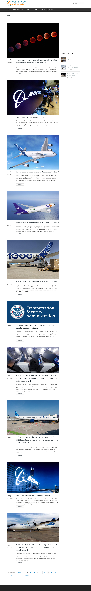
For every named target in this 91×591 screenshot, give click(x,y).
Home (9, 9)
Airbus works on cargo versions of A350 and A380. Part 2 (37, 223)
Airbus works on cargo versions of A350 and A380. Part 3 (37, 172)
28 (41, 572)
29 (44, 572)
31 (51, 572)
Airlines (27, 9)
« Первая (19, 572)
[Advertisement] (69, 37)
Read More (20, 73)
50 (15, 575)
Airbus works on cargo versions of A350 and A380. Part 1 (37, 281)
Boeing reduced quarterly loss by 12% (30, 117)
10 (30, 572)
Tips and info (43, 9)
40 (11, 575)
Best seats (34, 9)
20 (34, 572)
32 (55, 572)
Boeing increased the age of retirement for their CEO (35, 495)
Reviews (51, 9)
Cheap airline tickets (18, 9)
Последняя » (27, 575)
